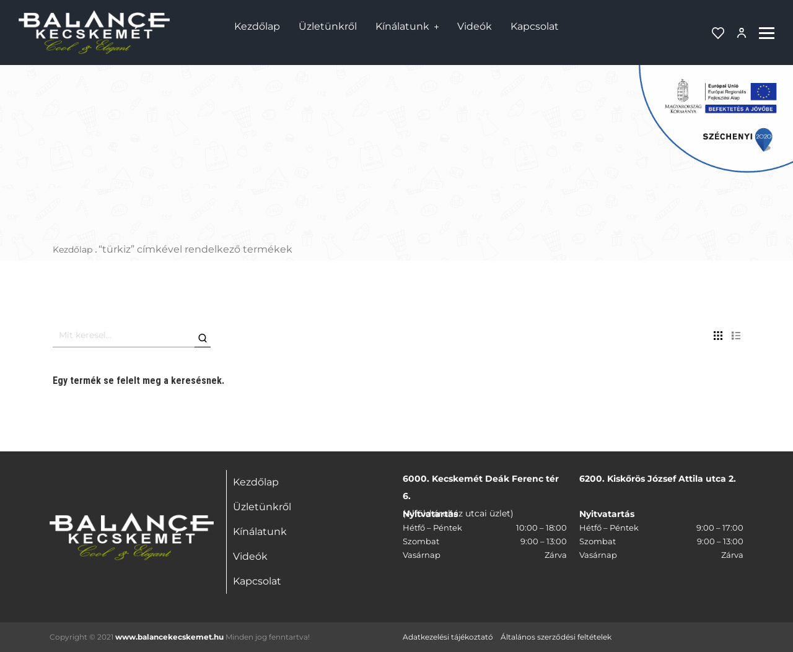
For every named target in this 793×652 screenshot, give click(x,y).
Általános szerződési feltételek (556, 636)
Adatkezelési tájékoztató (448, 636)
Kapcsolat (534, 26)
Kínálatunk (402, 26)
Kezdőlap (257, 26)
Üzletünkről (328, 26)
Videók (474, 26)
